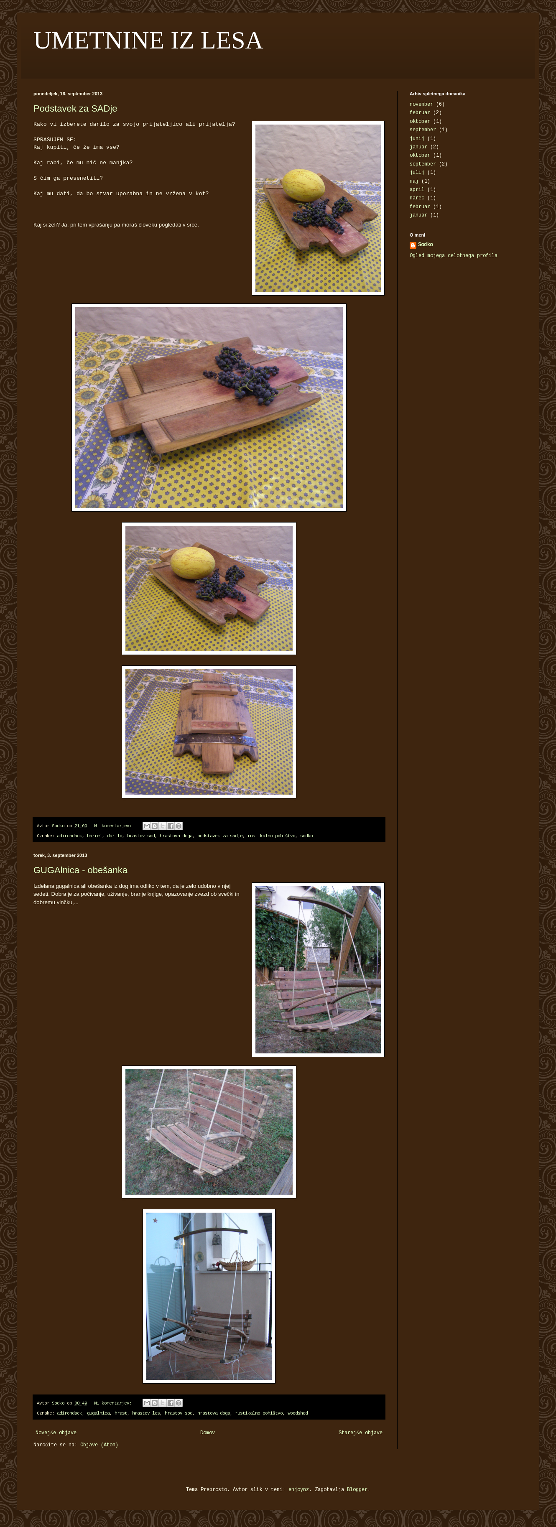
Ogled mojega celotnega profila (453, 256)
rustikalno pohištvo (271, 836)
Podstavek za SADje (75, 108)
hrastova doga (176, 836)
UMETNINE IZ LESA (148, 40)
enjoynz (298, 1490)
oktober (420, 122)
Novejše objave (56, 1433)
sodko (306, 836)
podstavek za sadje (219, 836)
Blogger (357, 1490)
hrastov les (146, 1413)
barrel (94, 836)
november (421, 105)
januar (418, 147)
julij (417, 173)
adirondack (69, 836)
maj (414, 182)
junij (417, 139)
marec (417, 198)
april (417, 190)
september (423, 130)
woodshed (298, 1413)
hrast (121, 1413)
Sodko (425, 245)
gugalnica (98, 1413)
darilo (114, 836)
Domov (207, 1433)
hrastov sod (141, 836)
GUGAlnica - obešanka (80, 870)
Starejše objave (361, 1433)
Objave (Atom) (99, 1445)
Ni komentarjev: (114, 826)
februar (420, 113)
